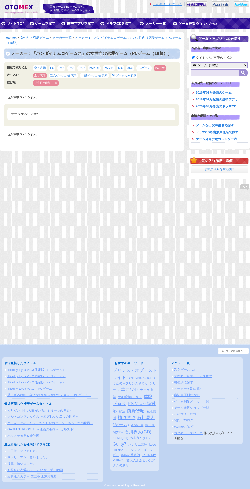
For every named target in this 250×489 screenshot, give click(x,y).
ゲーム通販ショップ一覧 (191, 408)
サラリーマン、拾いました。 (28, 457)
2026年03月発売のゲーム (214, 92)
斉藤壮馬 (137, 425)
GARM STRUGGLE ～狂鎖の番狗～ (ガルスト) (40, 429)
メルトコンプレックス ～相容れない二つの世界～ (42, 416)
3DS (130, 68)
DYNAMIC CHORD (141, 378)
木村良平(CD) (140, 438)
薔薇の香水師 (130, 455)
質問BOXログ (183, 420)
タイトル (200, 58)
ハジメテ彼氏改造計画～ (24, 436)
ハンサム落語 (137, 444)
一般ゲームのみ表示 (94, 75)
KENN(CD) (120, 438)
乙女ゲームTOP (185, 370)
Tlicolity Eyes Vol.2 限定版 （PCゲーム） (36, 382)
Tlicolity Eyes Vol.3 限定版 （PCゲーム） (36, 370)
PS (52, 68)
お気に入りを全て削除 (219, 169)
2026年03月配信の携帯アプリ (217, 99)
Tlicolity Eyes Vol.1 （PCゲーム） (31, 388)
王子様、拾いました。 (23, 451)
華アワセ (129, 389)
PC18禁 (160, 68)
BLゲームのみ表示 (124, 75)
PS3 (71, 68)
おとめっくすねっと (188, 433)
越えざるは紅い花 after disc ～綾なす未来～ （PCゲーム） (49, 395)
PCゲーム (144, 68)
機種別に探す (183, 382)
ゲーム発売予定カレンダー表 (216, 139)
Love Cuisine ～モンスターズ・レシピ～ (134, 450)
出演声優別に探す (187, 395)
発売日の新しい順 (46, 83)
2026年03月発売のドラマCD (216, 106)
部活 (122, 411)
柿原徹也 (126, 417)
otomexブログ (184, 426)
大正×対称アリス (130, 397)
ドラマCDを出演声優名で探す (217, 132)
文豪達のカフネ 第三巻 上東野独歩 (32, 476)
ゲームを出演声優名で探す (215, 125)
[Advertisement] (219, 221)
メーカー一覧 (62, 37)
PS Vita (109, 68)
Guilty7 (119, 444)
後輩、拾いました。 (21, 463)
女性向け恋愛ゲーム (34, 37)
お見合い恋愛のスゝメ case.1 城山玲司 (35, 470)
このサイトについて (167, 4)
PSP (82, 68)
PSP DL (94, 68)
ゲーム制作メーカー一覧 (191, 401)
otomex (11, 37)
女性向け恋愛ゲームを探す (193, 376)
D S (120, 68)
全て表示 (40, 68)
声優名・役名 (221, 58)
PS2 (61, 68)
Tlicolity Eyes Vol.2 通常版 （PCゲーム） (36, 376)
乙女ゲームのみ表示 (63, 75)
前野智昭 (136, 410)
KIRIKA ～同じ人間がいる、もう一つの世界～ (40, 410)
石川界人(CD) (138, 431)
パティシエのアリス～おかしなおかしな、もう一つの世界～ (50, 423)
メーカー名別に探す (188, 388)
